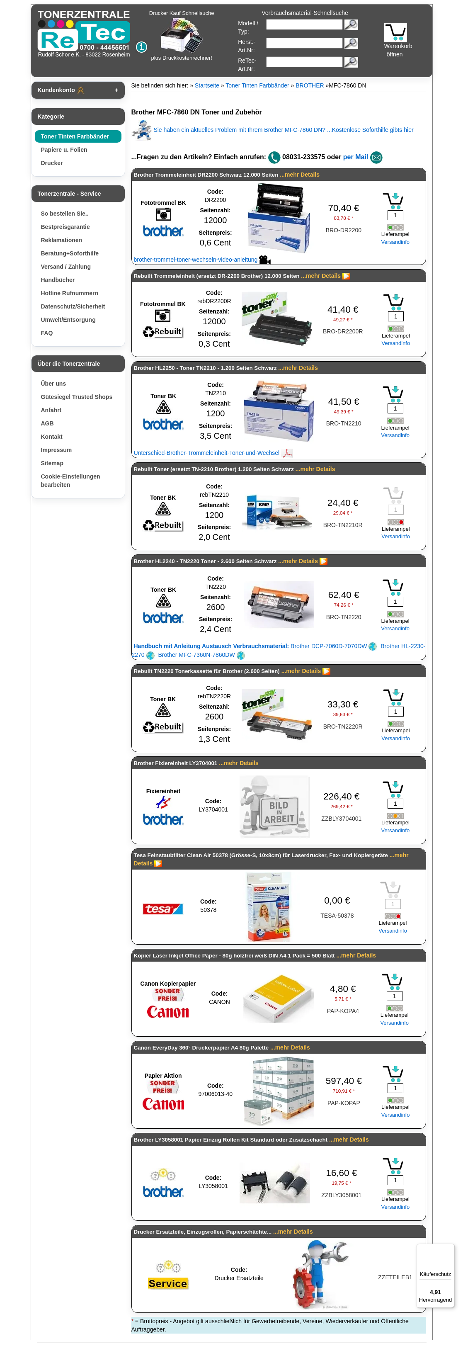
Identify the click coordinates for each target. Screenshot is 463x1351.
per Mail (355, 156)
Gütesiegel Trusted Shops (77, 397)
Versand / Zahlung (66, 266)
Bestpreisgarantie (65, 227)
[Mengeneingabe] (395, 215)
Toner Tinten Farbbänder (75, 136)
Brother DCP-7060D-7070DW (255, 646)
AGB (47, 423)
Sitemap (52, 463)
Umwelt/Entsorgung (68, 319)
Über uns (53, 383)
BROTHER (310, 85)
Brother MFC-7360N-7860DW (201, 654)
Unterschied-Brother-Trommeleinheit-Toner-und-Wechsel (213, 453)
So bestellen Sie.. (65, 213)
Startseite (207, 85)
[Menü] (450, 1249)
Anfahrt (51, 410)
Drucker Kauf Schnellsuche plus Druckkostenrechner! (181, 35)
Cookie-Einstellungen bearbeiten (70, 480)
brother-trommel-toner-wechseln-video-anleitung (202, 259)
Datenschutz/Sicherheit (73, 306)
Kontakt (52, 436)
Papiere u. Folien (64, 149)
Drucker (52, 163)
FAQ (47, 333)
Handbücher (58, 280)
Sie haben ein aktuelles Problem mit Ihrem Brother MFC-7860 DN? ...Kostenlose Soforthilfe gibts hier (272, 129)
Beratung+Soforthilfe (70, 253)
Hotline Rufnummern (69, 293)
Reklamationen (61, 240)
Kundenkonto (61, 90)
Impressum (56, 450)
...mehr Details (300, 174)
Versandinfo (395, 242)
